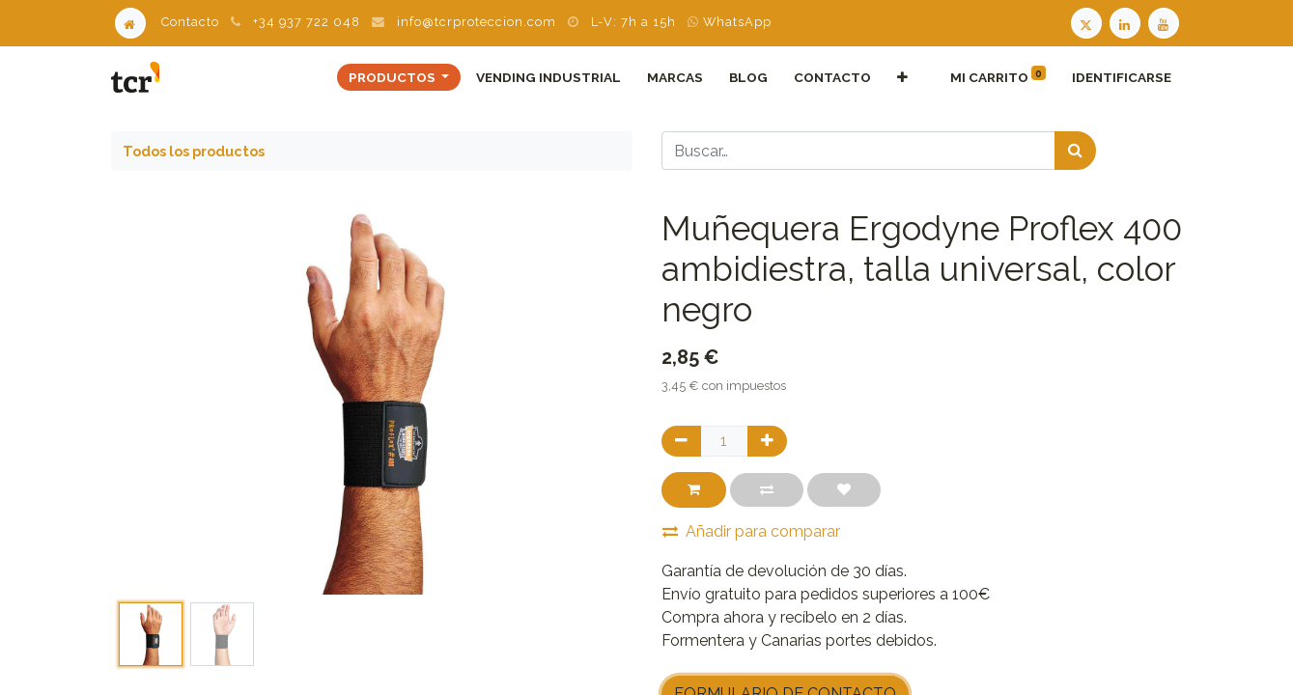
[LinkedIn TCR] (1127, 21)
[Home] (130, 21)
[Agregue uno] (767, 441)
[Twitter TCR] (1086, 21)
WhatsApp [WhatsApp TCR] (730, 21)
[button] (902, 77)
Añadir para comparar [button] (751, 531)
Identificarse (1121, 77)
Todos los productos (194, 151)
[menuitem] (548, 77)
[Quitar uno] (681, 441)
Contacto (190, 21)
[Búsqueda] (1075, 150)
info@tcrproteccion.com (476, 21)
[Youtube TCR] (1165, 21)
